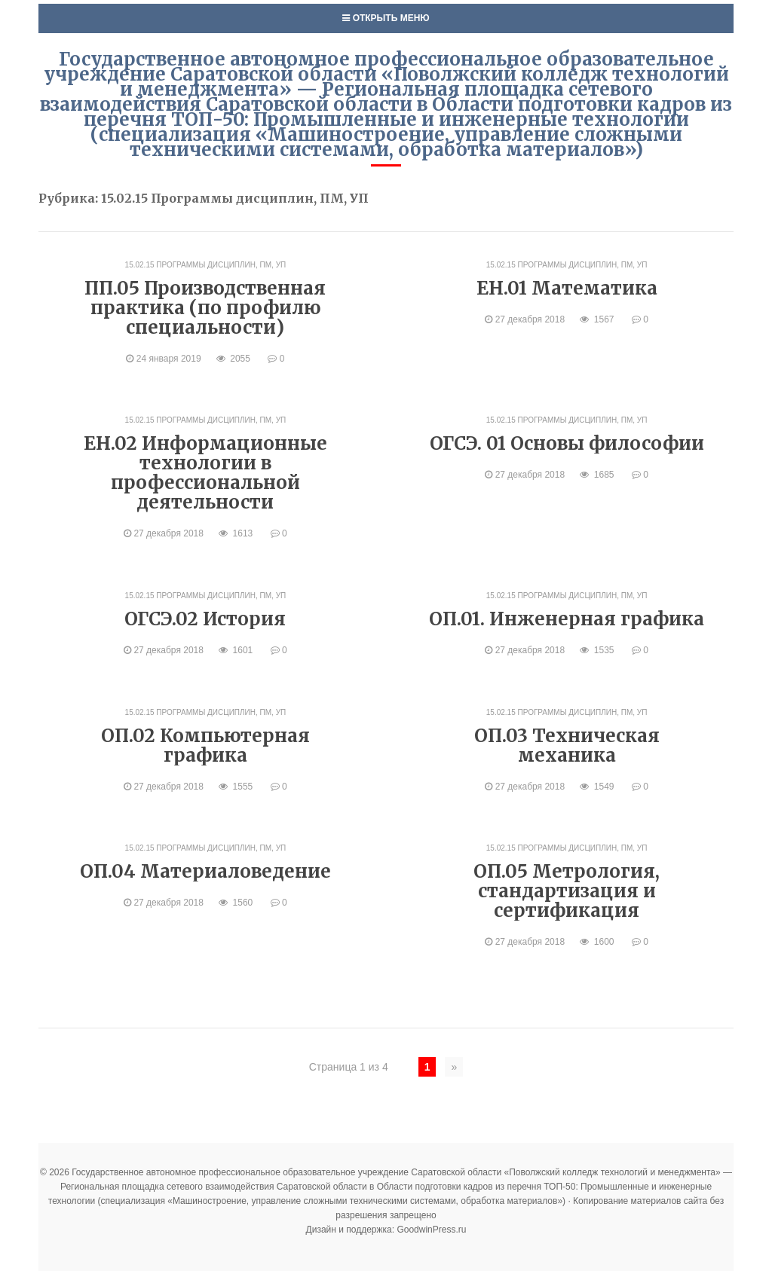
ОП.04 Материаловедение (205, 871)
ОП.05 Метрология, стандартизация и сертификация (566, 891)
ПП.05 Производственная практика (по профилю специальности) (205, 308)
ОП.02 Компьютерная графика (205, 745)
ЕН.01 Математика (566, 288)
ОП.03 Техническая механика (567, 745)
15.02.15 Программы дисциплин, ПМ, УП (205, 265)
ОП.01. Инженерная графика (566, 619)
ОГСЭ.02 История (205, 619)
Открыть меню (385, 18)
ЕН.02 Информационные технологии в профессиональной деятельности (205, 473)
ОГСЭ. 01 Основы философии (567, 443)
